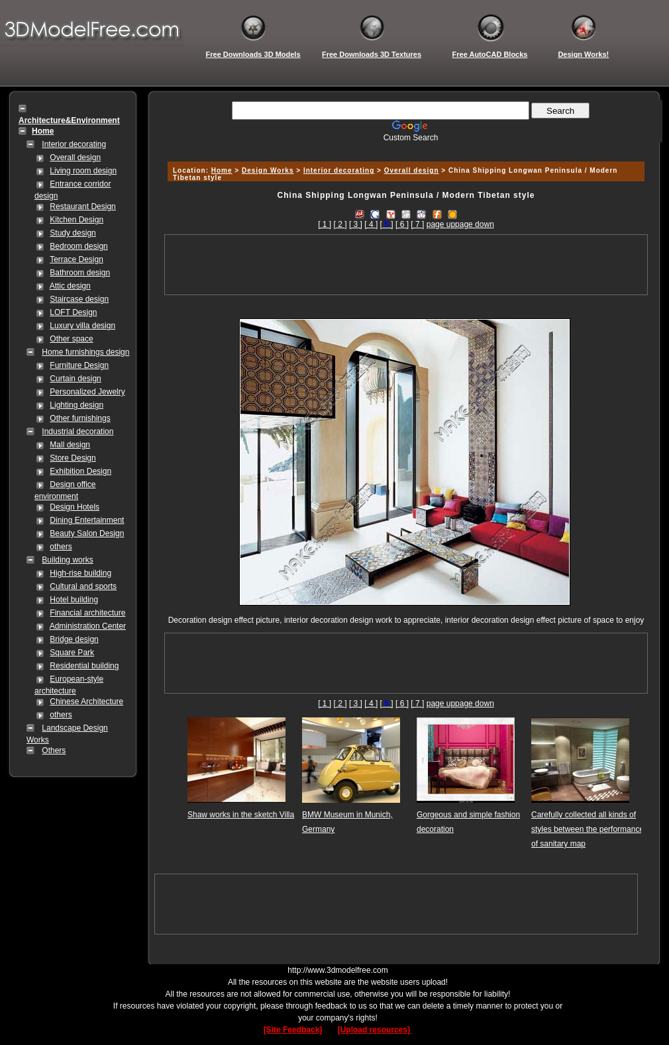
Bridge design (74, 639)
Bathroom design (80, 272)
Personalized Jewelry (87, 391)
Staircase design (79, 299)
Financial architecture (87, 612)
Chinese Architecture (86, 701)
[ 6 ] (402, 224)
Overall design (75, 157)
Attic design (70, 286)
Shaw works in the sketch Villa (240, 814)
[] (386, 224)
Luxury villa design (82, 325)
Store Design (72, 458)
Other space (71, 338)
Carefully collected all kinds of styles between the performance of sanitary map (587, 829)
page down (474, 224)
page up (441, 224)
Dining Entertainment (87, 520)
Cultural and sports (83, 586)
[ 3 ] (355, 224)
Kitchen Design (76, 219)
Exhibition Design (80, 471)
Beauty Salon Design (87, 533)
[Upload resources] (375, 1029)
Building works (67, 560)
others (61, 546)
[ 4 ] (371, 224)
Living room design (83, 170)
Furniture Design (79, 365)
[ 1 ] (324, 224)
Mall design (70, 444)
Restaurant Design (82, 206)
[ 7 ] (417, 224)
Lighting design (76, 405)
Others (54, 750)
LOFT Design (73, 312)
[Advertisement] (404, 147)
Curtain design (75, 378)
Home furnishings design (85, 352)
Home (221, 170)
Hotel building (74, 599)
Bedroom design (78, 246)
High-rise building (80, 573)
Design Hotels (74, 507)
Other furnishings (80, 418)
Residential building (84, 665)
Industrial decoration (77, 431)
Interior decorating (74, 144)
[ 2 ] (340, 224)
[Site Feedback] (293, 1029)
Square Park (72, 652)
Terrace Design (76, 259)
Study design (72, 233)
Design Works (268, 170)
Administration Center (88, 626)
